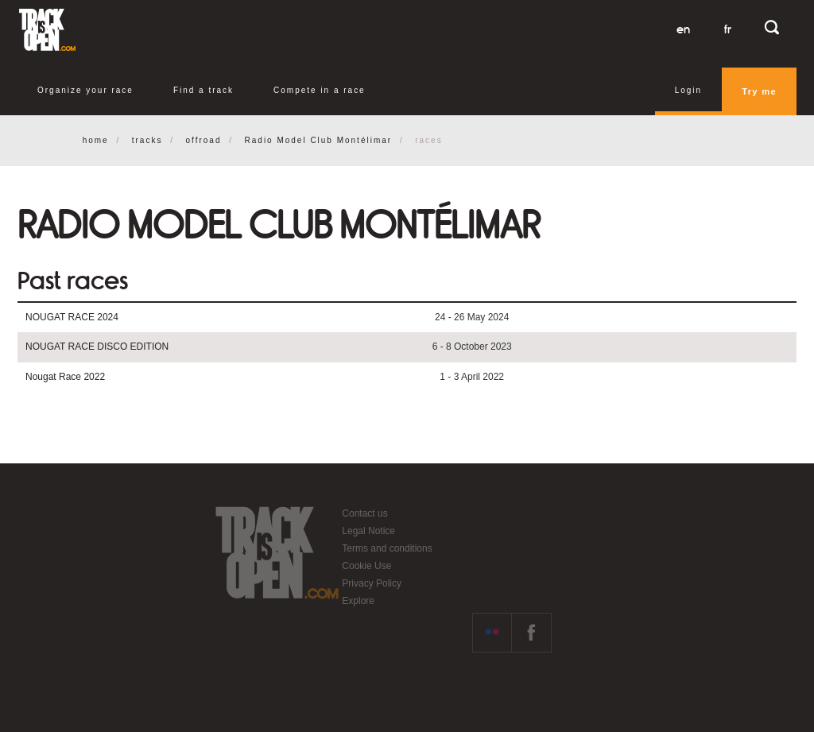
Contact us (364, 513)
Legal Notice (368, 530)
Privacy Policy (371, 583)
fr (727, 29)
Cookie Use (366, 565)
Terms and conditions (387, 548)
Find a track (203, 90)
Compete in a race (319, 90)
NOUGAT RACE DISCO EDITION (97, 346)
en (683, 29)
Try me (759, 91)
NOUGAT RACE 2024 (71, 317)
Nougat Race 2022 (65, 376)
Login (688, 90)
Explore (358, 600)
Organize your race (85, 90)
